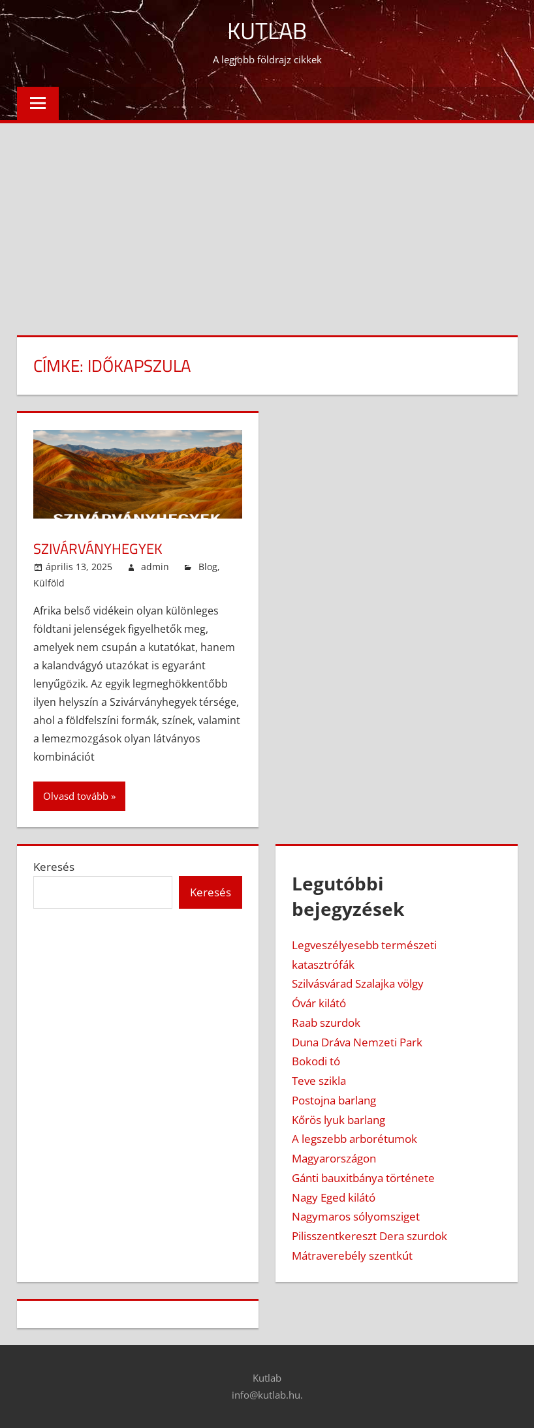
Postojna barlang (334, 1100)
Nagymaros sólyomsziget (356, 1216)
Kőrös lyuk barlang (338, 1119)
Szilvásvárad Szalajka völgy (358, 983)
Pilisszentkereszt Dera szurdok (369, 1235)
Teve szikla (319, 1080)
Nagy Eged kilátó (333, 1197)
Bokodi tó (316, 1061)
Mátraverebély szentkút (352, 1255)
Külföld (49, 583)
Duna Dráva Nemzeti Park (357, 1042)
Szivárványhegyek (98, 549)
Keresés (53, 866)
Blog (207, 566)
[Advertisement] (267, 221)
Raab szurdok (326, 1022)
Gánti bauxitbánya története (363, 1177)
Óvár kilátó (319, 1002)
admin (155, 566)
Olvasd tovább (75, 795)
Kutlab (267, 30)
